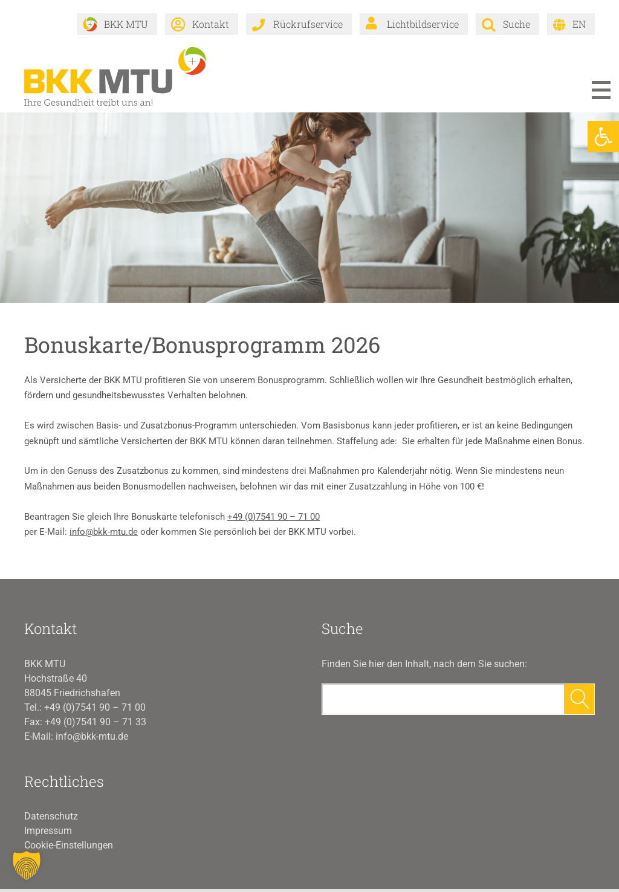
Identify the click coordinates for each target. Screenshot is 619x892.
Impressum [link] (48, 833)
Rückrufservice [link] (308, 24)
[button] (26, 865)
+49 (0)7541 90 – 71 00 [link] (273, 519)
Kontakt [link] (210, 24)
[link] (603, 136)
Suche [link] (516, 24)
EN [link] (579, 24)
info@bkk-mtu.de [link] (104, 535)
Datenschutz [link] (51, 819)
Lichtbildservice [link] (423, 24)
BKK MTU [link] (126, 24)
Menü (601, 93)
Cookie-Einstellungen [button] (68, 848)
